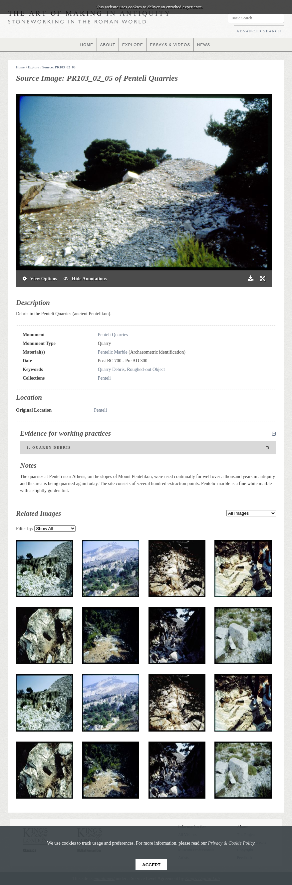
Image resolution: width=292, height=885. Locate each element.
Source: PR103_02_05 (59, 67)
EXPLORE (132, 44)
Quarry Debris (111, 369)
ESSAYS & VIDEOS (170, 44)
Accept (151, 864)
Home (20, 67)
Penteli (104, 378)
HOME (85, 44)
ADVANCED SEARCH (258, 31)
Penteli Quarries (113, 334)
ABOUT (107, 44)
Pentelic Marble (113, 352)
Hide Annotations (85, 278)
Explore (33, 67)
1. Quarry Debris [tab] (148, 448)
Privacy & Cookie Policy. (232, 843)
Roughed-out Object (146, 369)
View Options (40, 278)
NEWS (205, 44)
